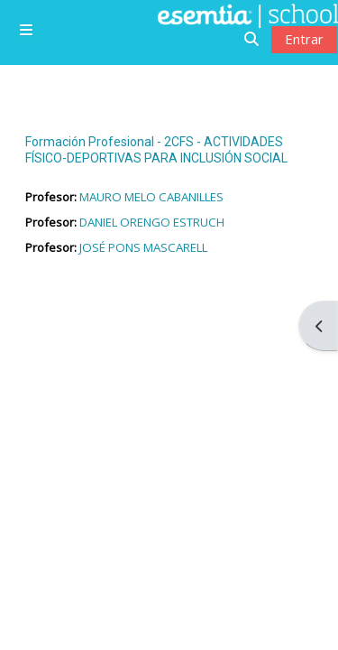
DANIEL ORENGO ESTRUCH (151, 222)
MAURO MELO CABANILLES (151, 197)
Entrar (304, 39)
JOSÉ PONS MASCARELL (143, 247)
